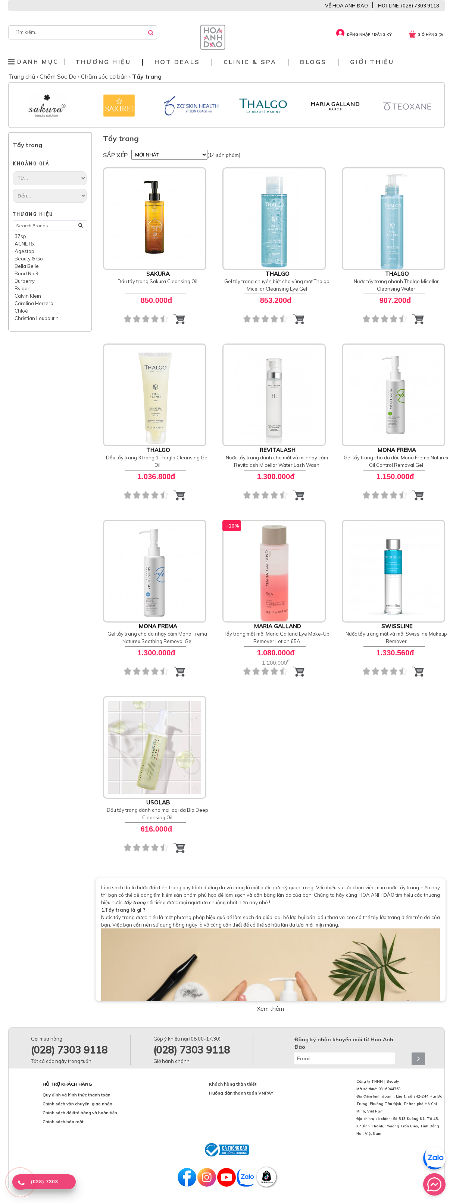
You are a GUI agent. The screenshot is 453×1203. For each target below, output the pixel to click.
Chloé (21, 311)
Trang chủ (22, 76)
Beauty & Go (29, 259)
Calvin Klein (28, 296)
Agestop (24, 251)
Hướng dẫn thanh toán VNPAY (241, 1093)
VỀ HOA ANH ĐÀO (346, 6)
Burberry (25, 281)
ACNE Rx (25, 244)
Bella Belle (27, 266)
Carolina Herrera (34, 303)
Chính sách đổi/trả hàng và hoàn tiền (80, 1112)
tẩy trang (135, 902)
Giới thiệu (372, 62)
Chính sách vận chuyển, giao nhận (77, 1104)
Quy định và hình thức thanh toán (76, 1095)
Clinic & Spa (250, 62)
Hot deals (177, 62)
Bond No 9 (26, 273)
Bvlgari (23, 288)
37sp (20, 236)
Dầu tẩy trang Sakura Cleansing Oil (157, 281)
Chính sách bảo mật (63, 1121)
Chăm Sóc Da (59, 76)
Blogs (313, 62)
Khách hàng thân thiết (232, 1084)
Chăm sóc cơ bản (105, 76)
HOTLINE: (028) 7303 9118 (408, 6)
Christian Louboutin (37, 318)
